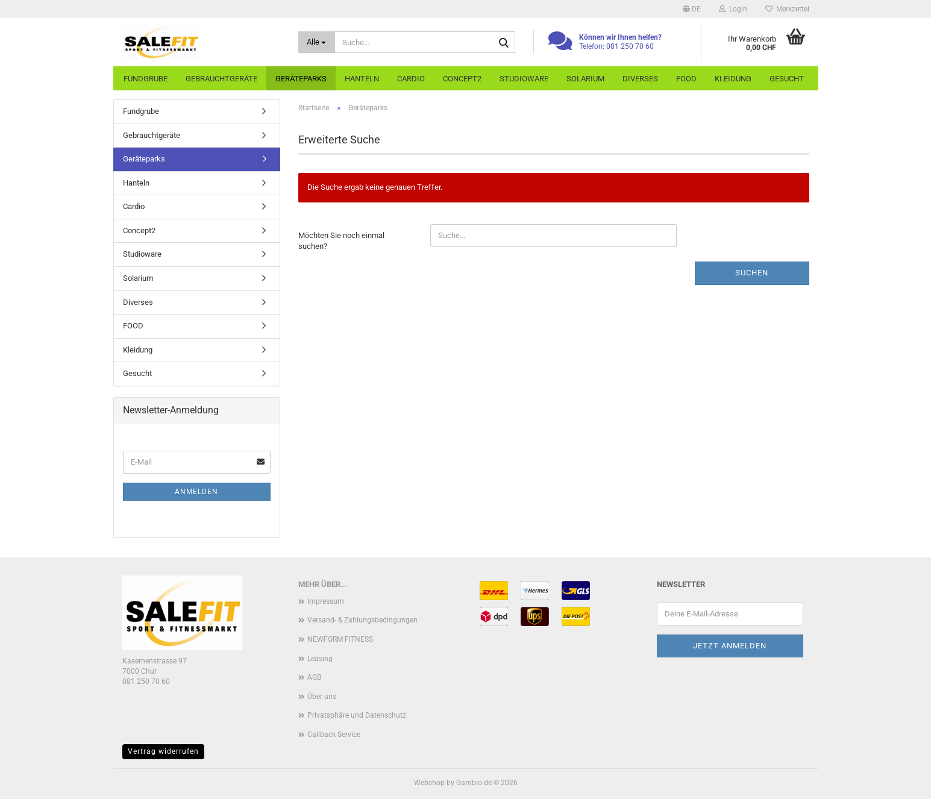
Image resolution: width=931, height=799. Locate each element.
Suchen (751, 272)
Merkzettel (787, 9)
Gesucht (787, 78)
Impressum (325, 601)
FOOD (686, 78)
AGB (314, 677)
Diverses (640, 78)
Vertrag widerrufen (163, 751)
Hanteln (362, 78)
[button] (692, 9)
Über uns (321, 696)
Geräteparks (301, 78)
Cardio (411, 78)
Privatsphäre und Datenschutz (356, 715)
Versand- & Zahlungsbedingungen (362, 620)
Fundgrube (146, 78)
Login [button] (733, 9)
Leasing (320, 658)
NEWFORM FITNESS (340, 639)
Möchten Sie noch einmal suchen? (341, 241)
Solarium (585, 78)
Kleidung (733, 78)
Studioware (524, 78)
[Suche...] (316, 42)
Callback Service (333, 734)
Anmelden (196, 491)
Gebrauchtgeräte (221, 78)
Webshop (429, 783)
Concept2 (462, 78)
